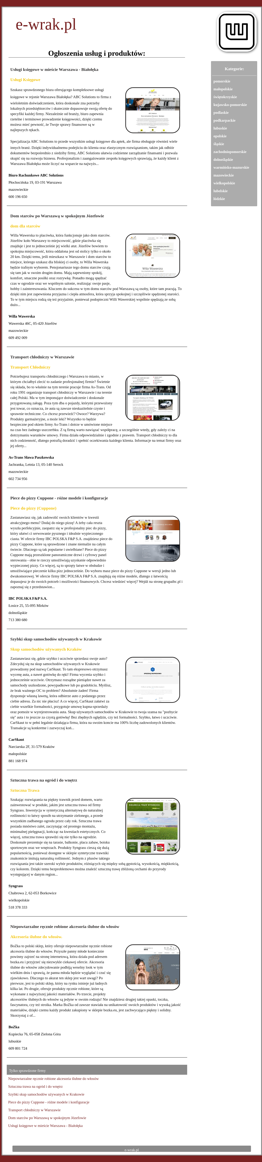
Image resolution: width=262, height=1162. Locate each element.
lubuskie (220, 128)
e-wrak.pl (46, 27)
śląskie (218, 144)
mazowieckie (223, 175)
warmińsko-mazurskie (231, 167)
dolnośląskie (223, 159)
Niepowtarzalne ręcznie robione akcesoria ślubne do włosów (64, 926)
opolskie (220, 136)
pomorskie (221, 81)
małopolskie (222, 89)
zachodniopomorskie (230, 152)
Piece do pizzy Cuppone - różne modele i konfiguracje (59, 498)
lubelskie (220, 191)
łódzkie (219, 199)
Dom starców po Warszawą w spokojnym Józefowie (57, 216)
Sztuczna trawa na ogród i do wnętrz (43, 780)
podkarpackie (224, 120)
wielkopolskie (224, 183)
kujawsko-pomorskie (230, 105)
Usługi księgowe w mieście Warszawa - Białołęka (54, 69)
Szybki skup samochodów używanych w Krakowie (56, 639)
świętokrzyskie (225, 97)
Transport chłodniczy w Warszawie (42, 357)
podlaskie (221, 112)
